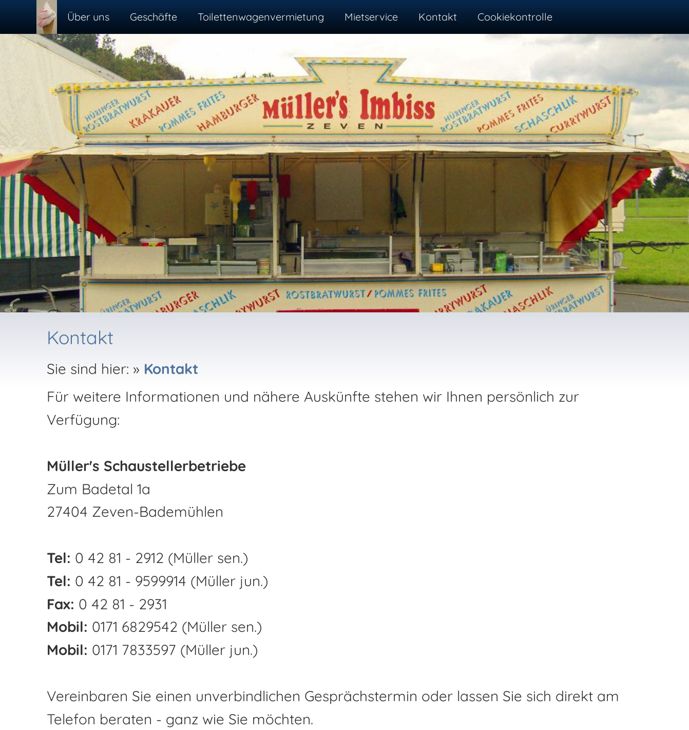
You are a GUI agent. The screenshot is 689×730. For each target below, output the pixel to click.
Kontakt (171, 369)
